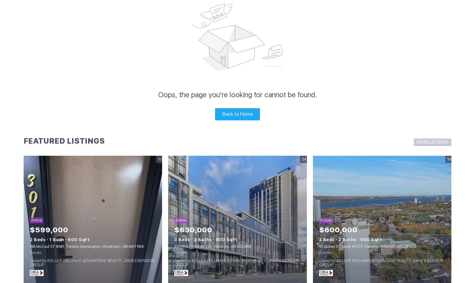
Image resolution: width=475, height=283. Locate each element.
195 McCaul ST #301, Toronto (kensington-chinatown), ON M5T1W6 (87, 247)
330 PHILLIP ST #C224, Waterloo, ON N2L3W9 (212, 247)
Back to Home (237, 114)
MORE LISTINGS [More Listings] (432, 142)
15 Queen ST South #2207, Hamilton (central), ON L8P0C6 (367, 247)
